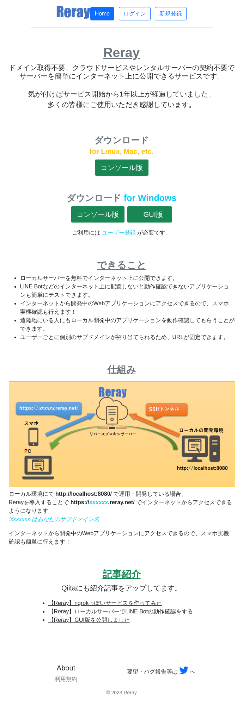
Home (102, 14)
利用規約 (66, 679)
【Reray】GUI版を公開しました (89, 620)
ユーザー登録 (119, 233)
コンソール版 (122, 167)
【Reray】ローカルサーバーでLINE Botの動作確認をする (120, 611)
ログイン (134, 14)
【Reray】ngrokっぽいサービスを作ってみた (105, 603)
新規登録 (170, 14)
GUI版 (153, 214)
